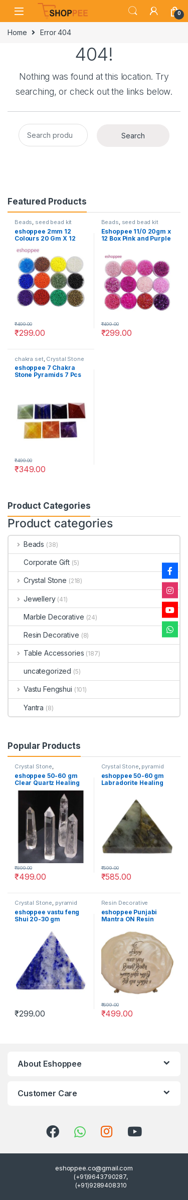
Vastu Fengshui (40, 689)
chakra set (29, 358)
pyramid (152, 766)
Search (132, 11)
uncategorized (40, 671)
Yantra (26, 707)
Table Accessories (46, 653)
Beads (23, 222)
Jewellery (32, 598)
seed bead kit (53, 222)
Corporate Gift (39, 562)
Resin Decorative (44, 635)
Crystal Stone (65, 358)
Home (17, 32)
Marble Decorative (46, 617)
